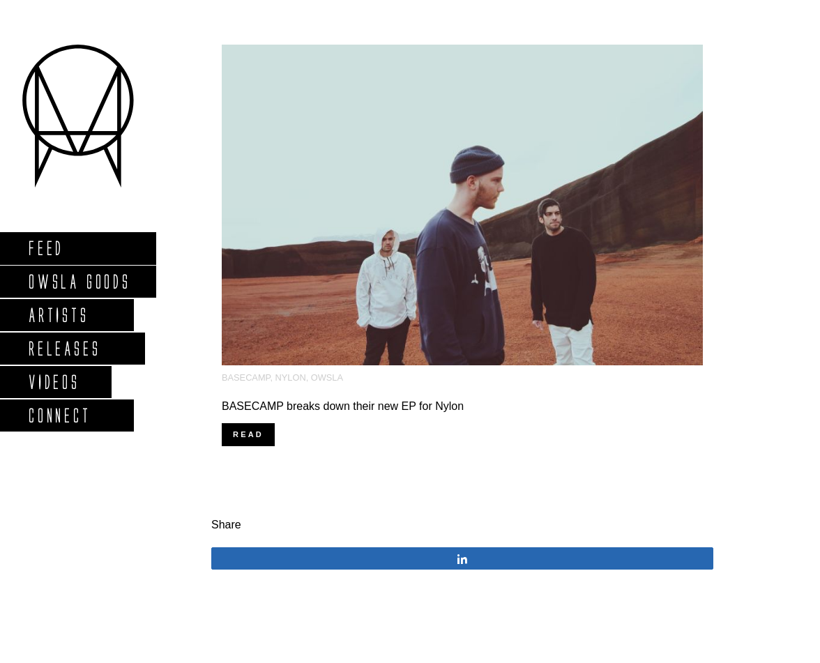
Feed (45, 247)
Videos (53, 381)
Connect (59, 415)
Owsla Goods (79, 281)
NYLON (290, 377)
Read (248, 434)
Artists (58, 314)
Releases (64, 348)
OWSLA (327, 377)
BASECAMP (246, 377)
